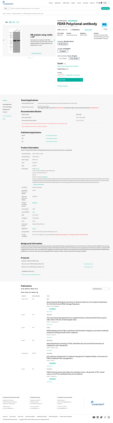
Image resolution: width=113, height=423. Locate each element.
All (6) (22, 288)
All (10, 22)
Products (51, 3)
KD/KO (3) (27, 288)
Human (23, 292)
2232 (33, 212)
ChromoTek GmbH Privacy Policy (10, 419)
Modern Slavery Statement (66, 416)
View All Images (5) (36, 53)
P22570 (34, 228)
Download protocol (88, 263)
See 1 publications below (51, 141)
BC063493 (45, 176)
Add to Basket (62, 79)
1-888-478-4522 (6, 406)
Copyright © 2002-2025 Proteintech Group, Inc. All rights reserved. (34, 419)
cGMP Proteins (66, 3)
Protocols (5, 112)
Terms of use (20, 416)
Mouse (27, 292)
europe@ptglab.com (34, 408)
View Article (49, 311)
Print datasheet (7, 116)
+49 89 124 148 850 (61, 406)
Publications (75, 29)
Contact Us (5, 416)
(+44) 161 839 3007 (34, 406)
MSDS (4, 119)
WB (13, 22)
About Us (92, 3)
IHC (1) (36, 288)
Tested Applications (7, 104)
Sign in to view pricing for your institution (67, 66)
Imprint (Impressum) (53, 416)
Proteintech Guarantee (62, 86)
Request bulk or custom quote (73, 75)
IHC (18, 22)
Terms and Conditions (30, 416)
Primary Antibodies (17, 13)
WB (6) (32, 288)
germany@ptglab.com (62, 408)
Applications (58, 3)
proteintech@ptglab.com (8, 408)
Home (4, 13)
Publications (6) (6, 109)
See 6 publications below (51, 138)
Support (73, 3)
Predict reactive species (38, 184)
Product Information (7, 106)
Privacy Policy (12, 416)
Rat (30, 292)
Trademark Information (42, 416)
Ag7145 (37, 168)
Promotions (85, 3)
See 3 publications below (51, 135)
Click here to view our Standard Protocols (31, 274)
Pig (37, 292)
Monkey (34, 292)
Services (79, 3)
